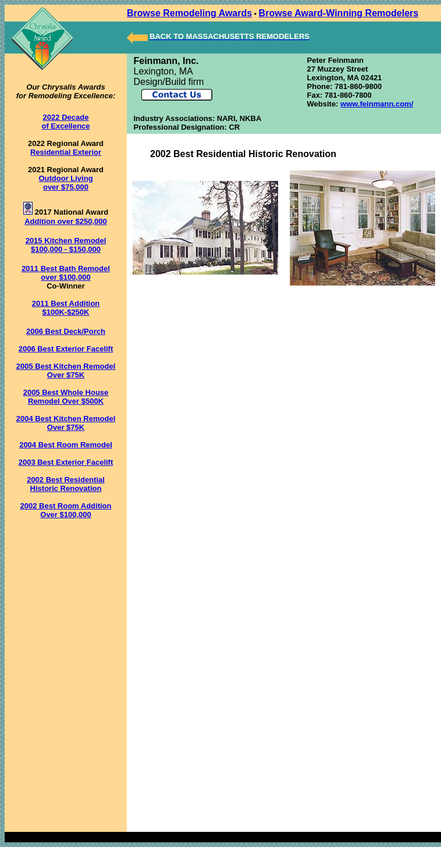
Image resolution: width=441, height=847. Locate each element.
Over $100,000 (65, 514)
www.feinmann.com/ (376, 103)
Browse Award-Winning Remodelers (339, 13)
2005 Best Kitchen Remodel (66, 366)
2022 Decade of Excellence (65, 121)
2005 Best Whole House (66, 392)
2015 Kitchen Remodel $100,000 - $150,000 (66, 245)
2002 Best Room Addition (66, 505)
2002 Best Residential (66, 479)
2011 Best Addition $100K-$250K (66, 307)
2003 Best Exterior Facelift (66, 462)
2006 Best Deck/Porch (65, 331)
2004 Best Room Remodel (65, 444)
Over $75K (65, 375)
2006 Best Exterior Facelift (66, 348)
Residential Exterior (65, 152)
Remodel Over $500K (66, 401)
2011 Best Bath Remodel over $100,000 (66, 273)
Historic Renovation (66, 488)
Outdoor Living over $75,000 (65, 182)
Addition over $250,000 (65, 221)
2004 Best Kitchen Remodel (66, 418)
